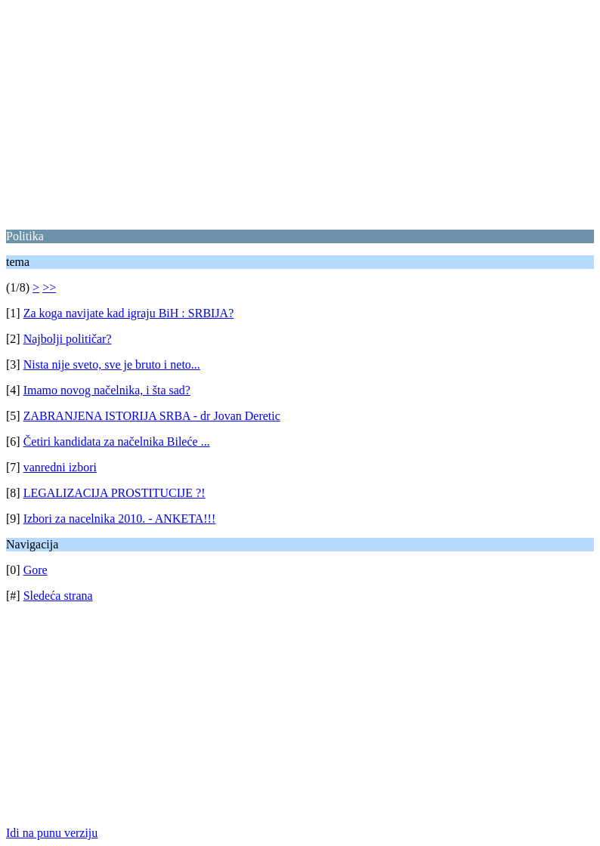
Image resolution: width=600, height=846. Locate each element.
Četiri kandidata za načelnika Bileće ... (116, 441)
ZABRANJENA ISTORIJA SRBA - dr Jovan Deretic (151, 415)
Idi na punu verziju (51, 832)
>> (49, 287)
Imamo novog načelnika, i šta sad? (106, 390)
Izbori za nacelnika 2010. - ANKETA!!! (119, 518)
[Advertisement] (300, 112)
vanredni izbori (60, 467)
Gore (35, 569)
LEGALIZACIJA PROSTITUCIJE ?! (114, 492)
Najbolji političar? (67, 338)
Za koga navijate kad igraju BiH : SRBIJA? (128, 313)
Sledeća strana (58, 595)
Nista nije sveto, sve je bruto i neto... (111, 364)
